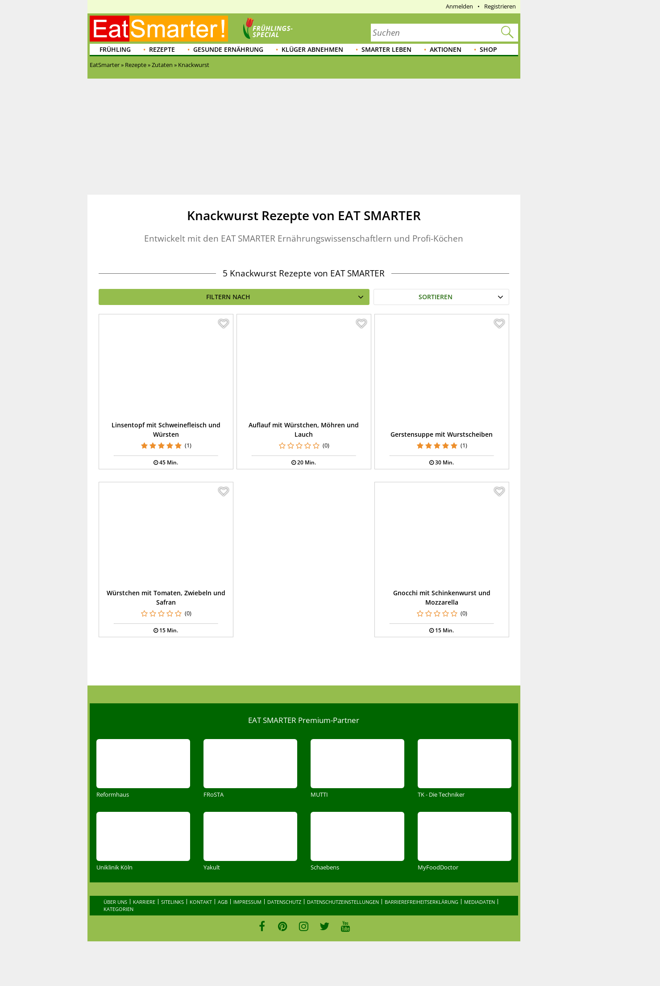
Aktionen (445, 49)
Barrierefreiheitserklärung (421, 901)
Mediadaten (479, 901)
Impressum (247, 901)
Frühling (115, 49)
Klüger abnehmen (312, 49)
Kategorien (118, 909)
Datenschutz (284, 901)
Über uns (115, 901)
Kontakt (201, 901)
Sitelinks (172, 901)
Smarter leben (386, 49)
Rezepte (162, 49)
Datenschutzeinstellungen (343, 901)
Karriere (144, 901)
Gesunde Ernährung (228, 49)
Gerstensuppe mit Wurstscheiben (441, 434)
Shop (488, 49)
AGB (223, 901)
